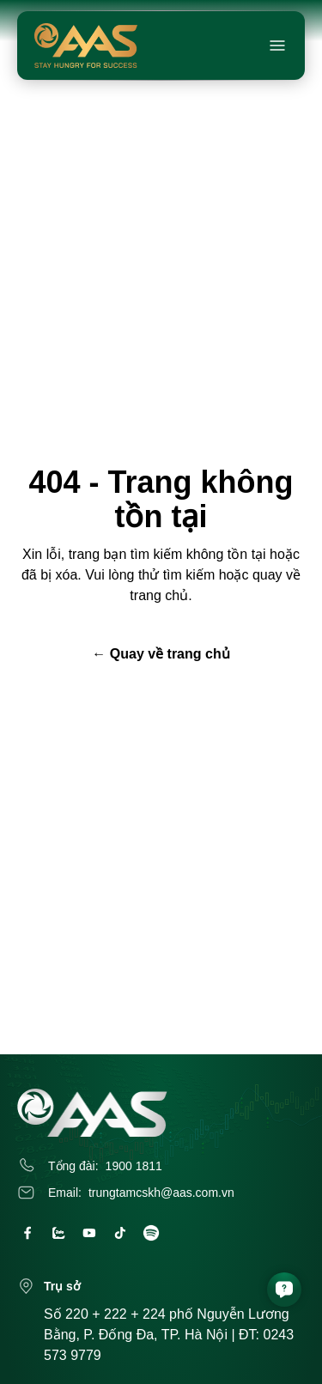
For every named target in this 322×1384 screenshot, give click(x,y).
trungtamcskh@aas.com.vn (161, 1192)
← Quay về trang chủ (160, 653)
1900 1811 (134, 1166)
